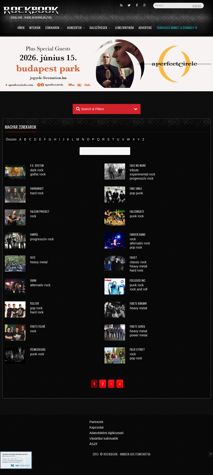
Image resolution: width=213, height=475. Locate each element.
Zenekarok (54, 28)
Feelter (34, 303)
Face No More (138, 165)
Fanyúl (34, 234)
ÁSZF (93, 444)
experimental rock (142, 174)
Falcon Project (39, 211)
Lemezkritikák (124, 28)
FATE (32, 257)
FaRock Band (137, 234)
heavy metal (38, 262)
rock (33, 216)
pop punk (136, 193)
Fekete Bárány (138, 303)
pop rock (136, 247)
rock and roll (138, 289)
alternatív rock (140, 243)
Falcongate (137, 211)
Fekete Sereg (137, 326)
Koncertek (76, 28)
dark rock (36, 170)
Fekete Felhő (37, 326)
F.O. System (37, 165)
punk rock (137, 216)
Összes (11, 139)
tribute (134, 170)
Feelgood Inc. (138, 280)
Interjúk (34, 28)
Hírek (21, 28)
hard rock (36, 193)
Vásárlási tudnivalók (103, 438)
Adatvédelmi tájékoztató (106, 433)
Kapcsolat (96, 427)
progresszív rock (141, 178)
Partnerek (96, 422)
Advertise (145, 28)
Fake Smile (136, 188)
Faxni (33, 280)
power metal (138, 335)
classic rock (138, 262)
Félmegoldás (38, 349)
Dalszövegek (99, 28)
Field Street (137, 349)
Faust (133, 257)
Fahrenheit (37, 188)
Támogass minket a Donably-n (176, 28)
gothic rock (38, 174)
